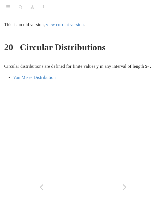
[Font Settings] (32, 7)
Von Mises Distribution (34, 77)
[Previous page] (41, 187)
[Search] (20, 7)
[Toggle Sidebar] (8, 7)
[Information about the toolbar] (43, 7)
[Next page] (124, 187)
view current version (65, 24)
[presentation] (147, 66)
